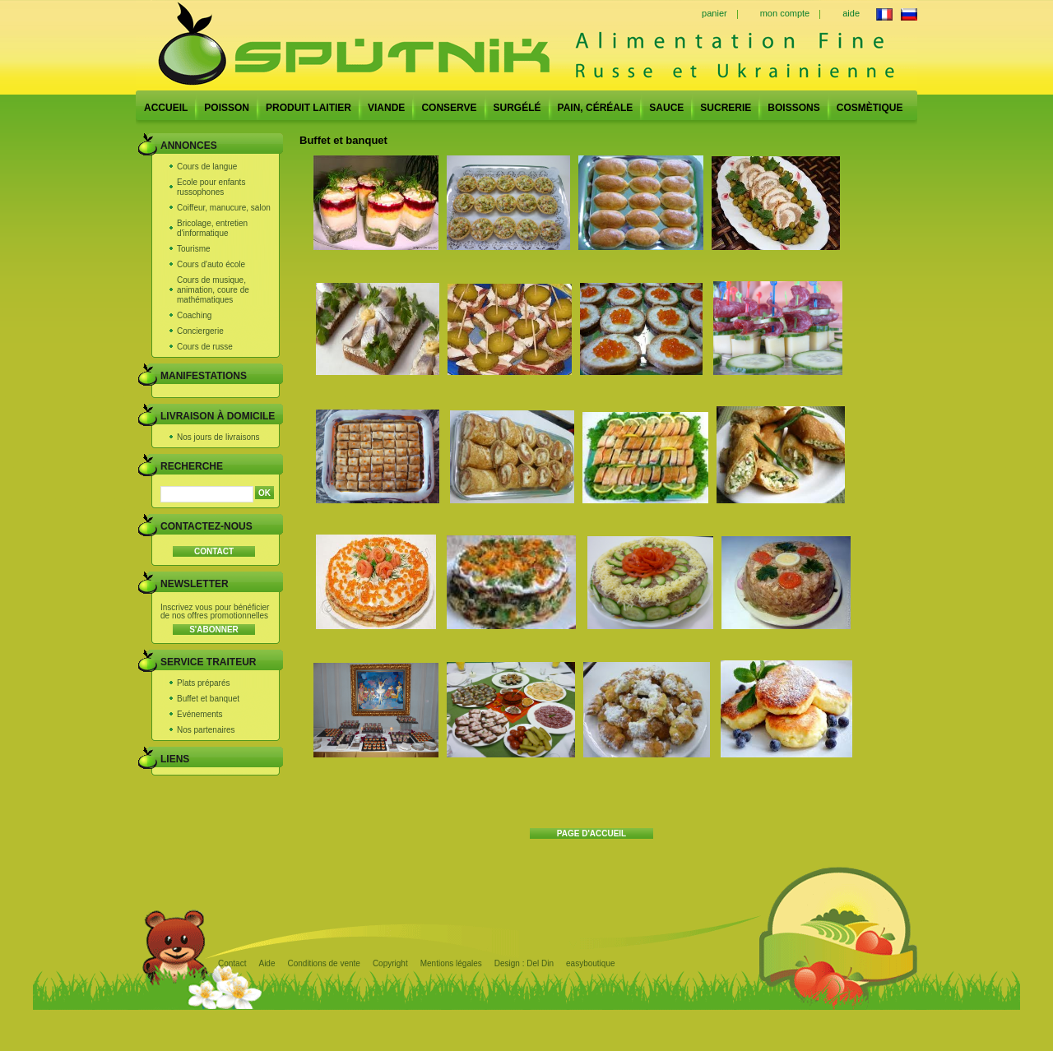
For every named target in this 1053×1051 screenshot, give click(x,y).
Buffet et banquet (208, 698)
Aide (266, 963)
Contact (232, 963)
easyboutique (590, 963)
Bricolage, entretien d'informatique (212, 228)
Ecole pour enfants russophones (211, 187)
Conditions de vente (323, 963)
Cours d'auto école (211, 264)
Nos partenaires (206, 729)
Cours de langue (207, 166)
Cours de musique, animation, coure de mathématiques (213, 289)
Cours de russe (205, 346)
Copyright (390, 963)
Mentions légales (451, 963)
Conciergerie (200, 331)
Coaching (194, 315)
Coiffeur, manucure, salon (224, 207)
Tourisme (194, 248)
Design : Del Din (524, 963)
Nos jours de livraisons (218, 437)
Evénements (200, 714)
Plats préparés (203, 683)
